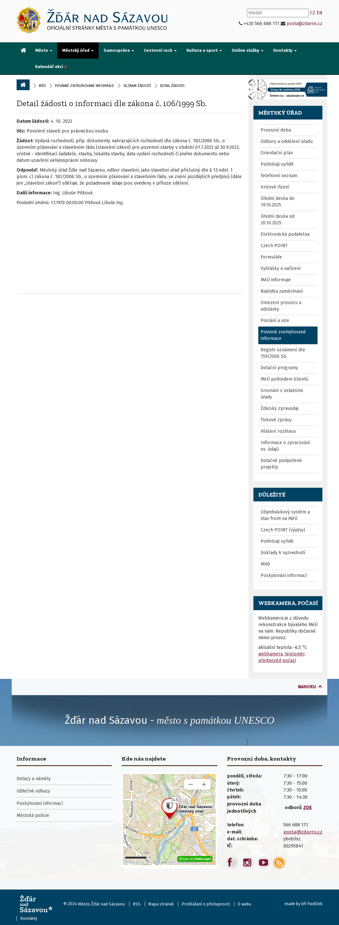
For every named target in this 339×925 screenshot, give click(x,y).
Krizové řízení (275, 187)
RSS (137, 904)
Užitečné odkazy (33, 791)
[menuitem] (23, 50)
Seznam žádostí (137, 86)
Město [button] (43, 50)
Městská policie (33, 815)
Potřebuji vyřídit (277, 164)
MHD (265, 564)
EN (319, 13)
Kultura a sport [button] (204, 50)
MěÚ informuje (276, 280)
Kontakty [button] (285, 50)
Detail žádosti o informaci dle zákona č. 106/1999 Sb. (112, 103)
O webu (244, 904)
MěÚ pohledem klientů (284, 379)
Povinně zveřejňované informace (84, 86)
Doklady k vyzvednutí (283, 552)
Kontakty (28, 918)
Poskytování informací (284, 575)
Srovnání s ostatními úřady (282, 394)
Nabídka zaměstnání (282, 291)
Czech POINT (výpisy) (283, 530)
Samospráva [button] (118, 50)
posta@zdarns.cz (304, 23)
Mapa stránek (161, 904)
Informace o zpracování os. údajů (285, 446)
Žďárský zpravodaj (279, 408)
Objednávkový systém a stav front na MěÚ (285, 515)
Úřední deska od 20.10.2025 (277, 220)
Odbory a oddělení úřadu (287, 141)
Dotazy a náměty (34, 778)
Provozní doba (276, 130)
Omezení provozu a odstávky (281, 306)
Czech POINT (274, 245)
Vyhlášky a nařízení (281, 268)
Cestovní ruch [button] (160, 50)
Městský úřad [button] (78, 50)
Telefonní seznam (279, 175)
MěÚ (42, 86)
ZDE (307, 807)
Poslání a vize (275, 320)
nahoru (307, 687)
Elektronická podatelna (285, 234)
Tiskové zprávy (276, 420)
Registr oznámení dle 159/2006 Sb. (283, 353)
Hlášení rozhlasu (278, 431)
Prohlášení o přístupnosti (206, 904)
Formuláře (271, 257)
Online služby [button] (248, 50)
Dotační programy (279, 368)
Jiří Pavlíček (311, 903)
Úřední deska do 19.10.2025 (277, 202)
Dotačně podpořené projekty (281, 464)
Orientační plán (277, 153)
